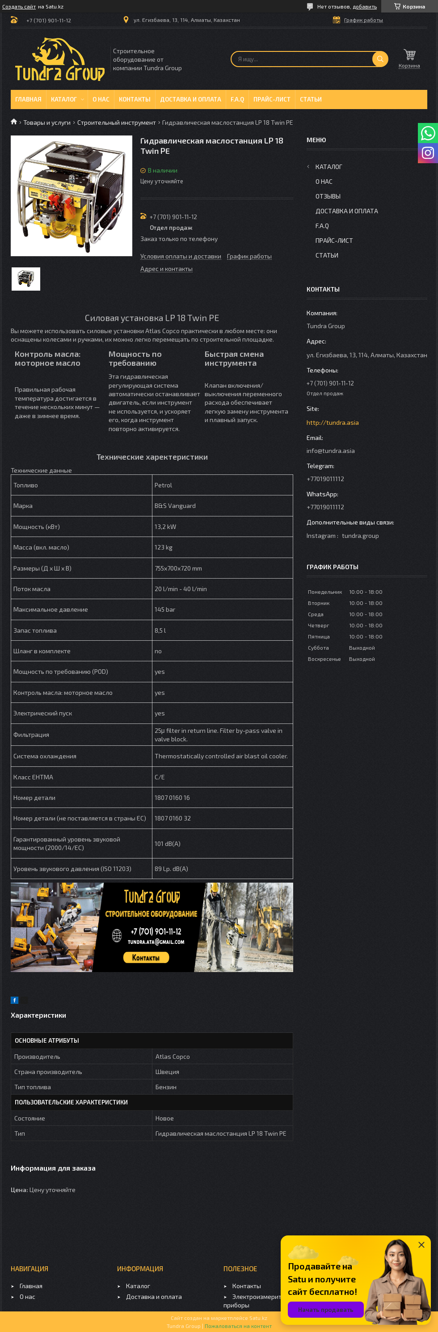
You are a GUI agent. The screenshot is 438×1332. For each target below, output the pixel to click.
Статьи (311, 99)
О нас (101, 99)
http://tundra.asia (333, 422)
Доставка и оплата (190, 99)
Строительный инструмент (116, 122)
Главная (28, 99)
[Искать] (380, 59)
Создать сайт (19, 6)
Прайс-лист (272, 99)
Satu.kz (258, 1318)
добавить (365, 6)
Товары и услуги (47, 122)
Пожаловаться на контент (238, 1326)
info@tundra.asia (331, 450)
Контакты (135, 99)
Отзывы (328, 196)
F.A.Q (237, 99)
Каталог (64, 99)
